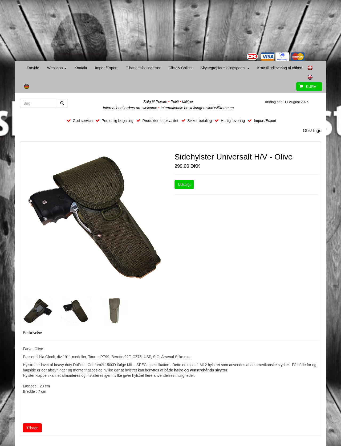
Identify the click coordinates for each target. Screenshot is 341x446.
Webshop (57, 68)
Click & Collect (181, 68)
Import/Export (106, 68)
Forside (33, 68)
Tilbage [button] (32, 428)
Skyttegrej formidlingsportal (225, 68)
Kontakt (80, 68)
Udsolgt (184, 184)
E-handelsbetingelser (143, 68)
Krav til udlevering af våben (279, 68)
